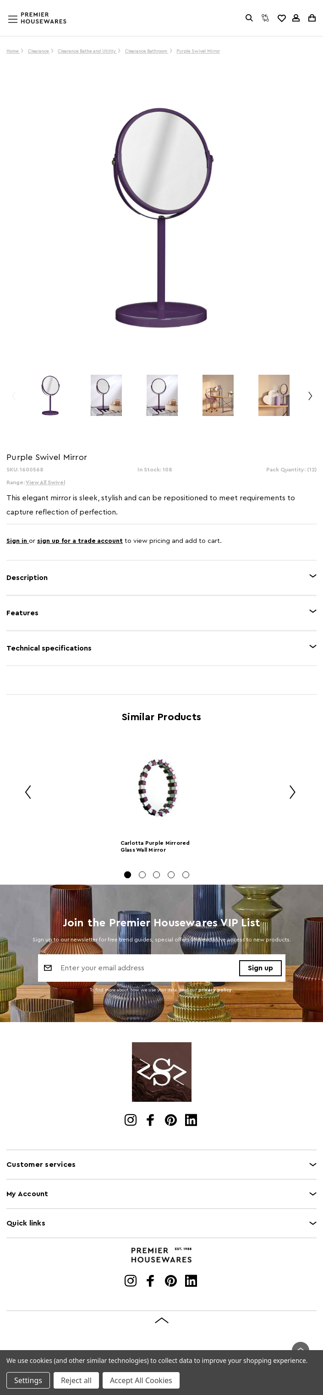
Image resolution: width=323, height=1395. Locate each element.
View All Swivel (45, 482)
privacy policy (215, 990)
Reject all (76, 1380)
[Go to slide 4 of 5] (171, 874)
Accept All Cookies (141, 1380)
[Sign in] (296, 18)
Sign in (17, 541)
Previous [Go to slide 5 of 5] (25, 793)
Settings (28, 1380)
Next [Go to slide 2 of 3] (310, 400)
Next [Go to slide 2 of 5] (289, 793)
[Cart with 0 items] (311, 18)
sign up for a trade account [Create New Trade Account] (80, 541)
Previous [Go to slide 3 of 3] (13, 400)
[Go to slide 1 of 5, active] (127, 874)
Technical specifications (49, 648)
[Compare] (265, 18)
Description (27, 577)
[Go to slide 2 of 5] (142, 874)
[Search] (249, 18)
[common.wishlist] (281, 18)
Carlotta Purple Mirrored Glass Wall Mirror (155, 846)
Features (22, 613)
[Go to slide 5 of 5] (185, 874)
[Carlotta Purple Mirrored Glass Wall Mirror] (156, 787)
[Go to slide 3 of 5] (156, 874)
